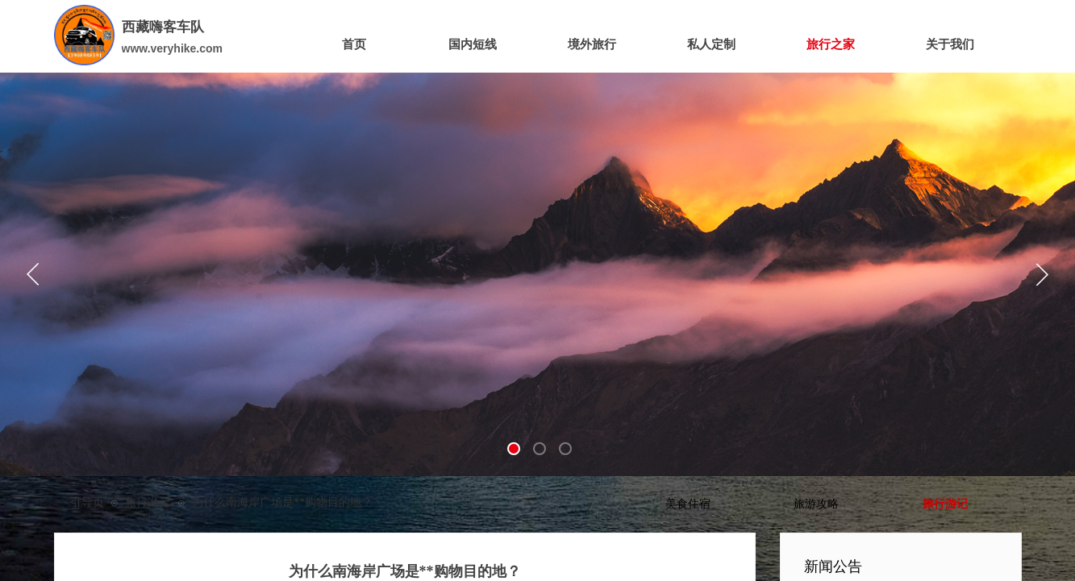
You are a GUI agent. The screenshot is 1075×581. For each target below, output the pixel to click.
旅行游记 (147, 502)
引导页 (87, 502)
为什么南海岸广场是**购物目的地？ (282, 502)
